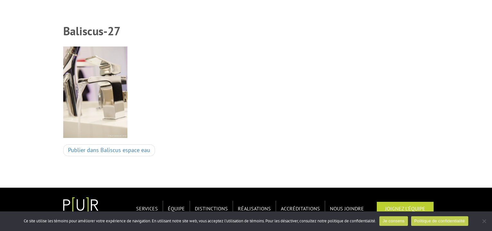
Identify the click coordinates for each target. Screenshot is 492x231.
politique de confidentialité (351, 221)
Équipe (176, 209)
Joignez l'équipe (405, 209)
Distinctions (211, 209)
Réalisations (254, 209)
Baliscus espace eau (109, 150)
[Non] (484, 221)
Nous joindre (347, 209)
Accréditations (300, 209)
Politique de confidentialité (439, 220)
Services (147, 209)
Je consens (393, 220)
